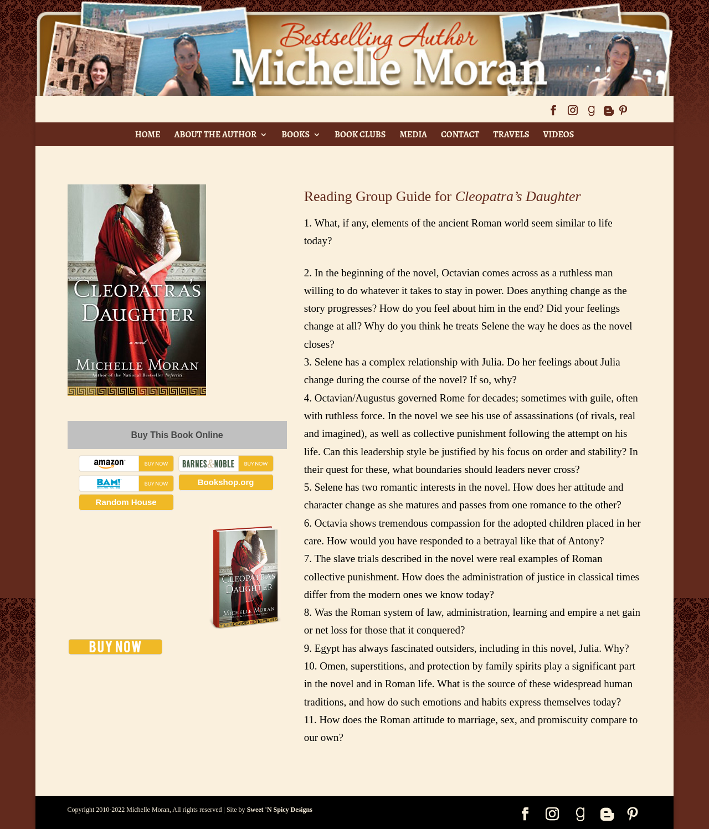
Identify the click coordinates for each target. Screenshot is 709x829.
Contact (460, 134)
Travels (511, 134)
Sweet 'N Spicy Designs (279, 809)
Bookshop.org (226, 482)
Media (413, 134)
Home (148, 134)
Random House (126, 502)
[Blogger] (608, 114)
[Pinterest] (623, 113)
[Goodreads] (591, 114)
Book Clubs (360, 134)
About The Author (215, 134)
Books (295, 134)
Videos (558, 134)
